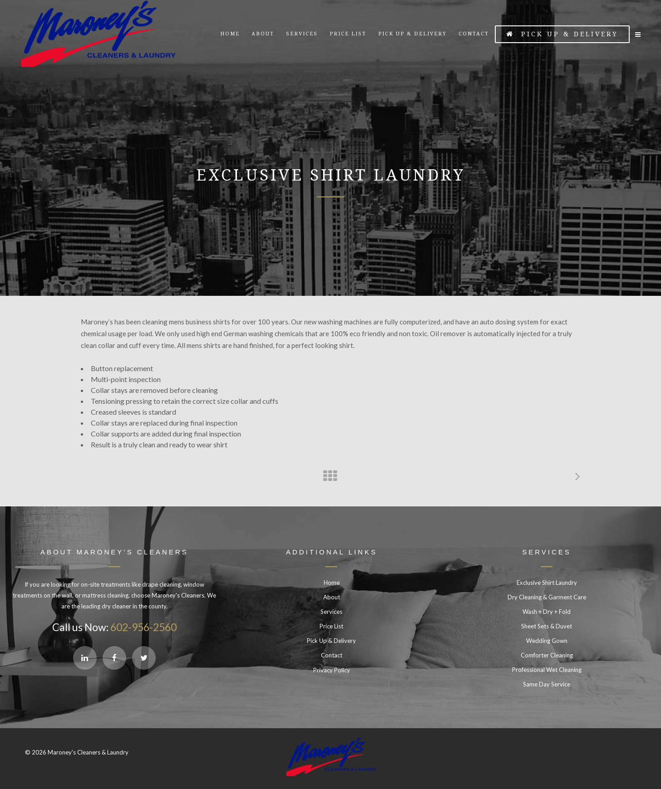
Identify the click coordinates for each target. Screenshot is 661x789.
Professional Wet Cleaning (547, 669)
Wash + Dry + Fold (547, 611)
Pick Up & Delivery (562, 34)
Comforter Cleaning (547, 655)
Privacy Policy (331, 670)
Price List (331, 626)
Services (331, 611)
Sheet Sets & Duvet (546, 626)
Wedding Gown (546, 640)
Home (332, 582)
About (331, 597)
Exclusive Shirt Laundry (547, 582)
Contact (331, 655)
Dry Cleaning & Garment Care (547, 597)
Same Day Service (546, 684)
